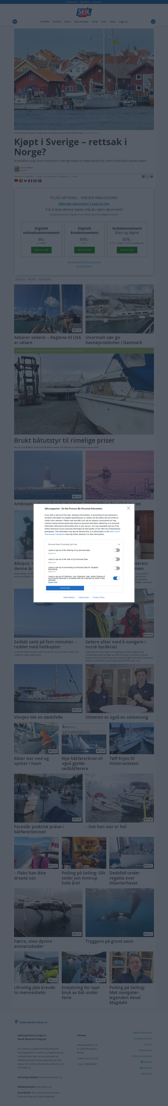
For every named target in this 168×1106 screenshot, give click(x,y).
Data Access (84, 597)
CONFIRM (65, 588)
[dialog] (84, 553)
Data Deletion (69, 597)
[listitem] (84, 544)
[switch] (116, 550)
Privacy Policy (98, 597)
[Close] (129, 508)
